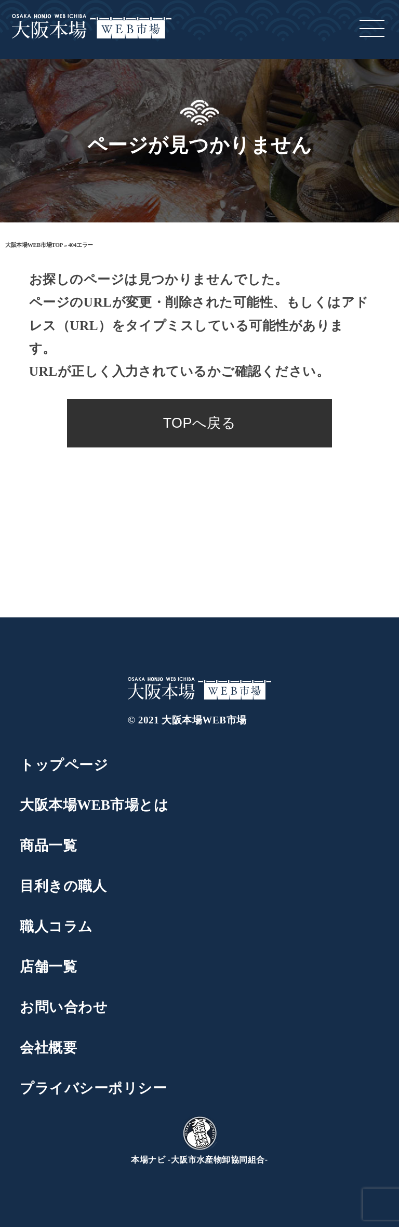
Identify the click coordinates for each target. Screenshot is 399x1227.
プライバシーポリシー (93, 1088)
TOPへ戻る (199, 423)
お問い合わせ (64, 1007)
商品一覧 (48, 845)
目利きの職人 (63, 886)
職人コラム (56, 926)
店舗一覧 (48, 966)
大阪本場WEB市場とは (94, 805)
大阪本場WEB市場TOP (34, 245)
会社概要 (48, 1048)
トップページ (64, 765)
